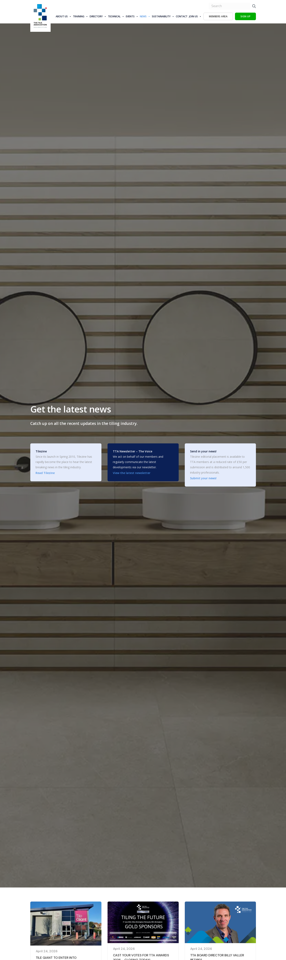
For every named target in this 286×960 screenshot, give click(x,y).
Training (80, 16)
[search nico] (229, 6)
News (145, 16)
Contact (181, 16)
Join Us (195, 16)
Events (132, 16)
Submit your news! (203, 478)
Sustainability (163, 16)
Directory (98, 16)
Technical (116, 16)
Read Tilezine (45, 473)
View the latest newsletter (131, 473)
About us (63, 16)
